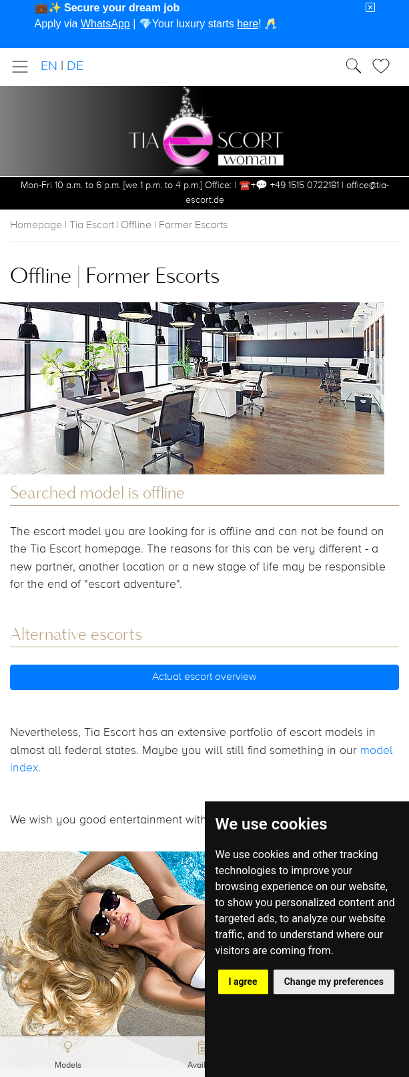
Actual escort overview (204, 677)
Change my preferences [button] (334, 981)
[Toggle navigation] (24, 66)
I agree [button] (243, 981)
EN (49, 66)
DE (75, 66)
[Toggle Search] (385, 66)
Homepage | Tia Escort (62, 225)
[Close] (370, 8)
